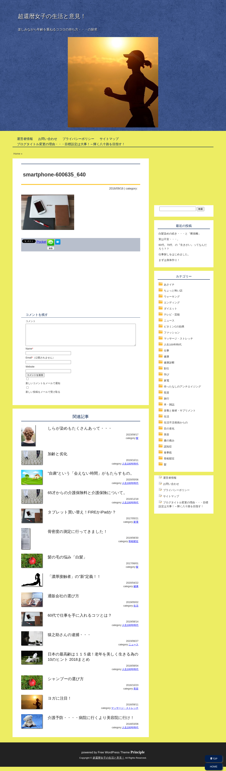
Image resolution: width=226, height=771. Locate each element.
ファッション (172, 332)
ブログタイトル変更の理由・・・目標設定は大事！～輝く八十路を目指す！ (71, 144)
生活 (135, 610)
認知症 (168, 446)
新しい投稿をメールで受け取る (43, 396)
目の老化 (169, 428)
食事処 (168, 452)
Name (29, 352)
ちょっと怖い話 (173, 290)
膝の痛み (169, 440)
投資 (166, 392)
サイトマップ (109, 139)
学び (166, 374)
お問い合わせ (47, 139)
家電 (135, 526)
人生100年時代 (130, 467)
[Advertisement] (51, 279)
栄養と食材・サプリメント (180, 410)
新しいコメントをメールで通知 (43, 387)
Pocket (41, 242)
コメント (30, 321)
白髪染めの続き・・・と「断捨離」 (180, 233)
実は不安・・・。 (169, 239)
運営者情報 (25, 139)
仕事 (166, 350)
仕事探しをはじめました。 (174, 254)
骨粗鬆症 (133, 545)
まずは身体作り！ (169, 259)
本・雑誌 (169, 404)
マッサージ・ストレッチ (124, 712)
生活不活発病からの (176, 422)
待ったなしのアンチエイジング (182, 386)
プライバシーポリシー (78, 139)
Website (30, 370)
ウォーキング (172, 296)
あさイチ (169, 284)
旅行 (166, 398)
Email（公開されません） (40, 361)
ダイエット (170, 308)
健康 (135, 590)
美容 (135, 692)
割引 (166, 368)
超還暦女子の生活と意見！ (52, 16)
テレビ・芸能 (172, 314)
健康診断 (169, 362)
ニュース (133, 648)
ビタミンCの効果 (174, 326)
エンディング (172, 302)
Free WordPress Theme (121, 756)
